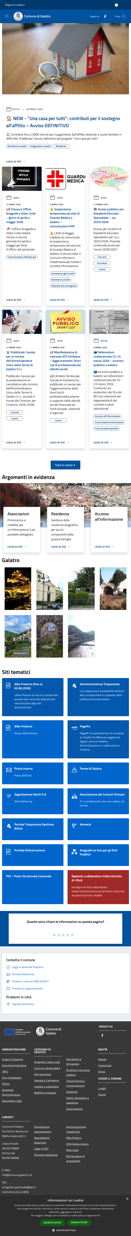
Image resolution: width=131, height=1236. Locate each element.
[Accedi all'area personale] (116, 5)
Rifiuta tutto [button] (79, 1222)
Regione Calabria (15, 5)
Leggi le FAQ (41, 1149)
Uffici (5, 1071)
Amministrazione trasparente (76, 1129)
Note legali (72, 1150)
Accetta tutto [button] (52, 1222)
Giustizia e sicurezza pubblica (78, 1072)
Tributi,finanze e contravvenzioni (75, 1083)
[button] (65, 1230)
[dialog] (65, 1215)
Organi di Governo (12, 1059)
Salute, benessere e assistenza (77, 1100)
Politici (6, 1084)
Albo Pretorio (73, 1138)
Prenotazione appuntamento (42, 1129)
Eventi (102, 1094)
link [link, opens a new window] (98, 1215)
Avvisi (16, 109)
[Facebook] (103, 16)
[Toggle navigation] (7, 16)
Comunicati (104, 1065)
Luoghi (102, 1088)
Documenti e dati (12, 1101)
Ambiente (71, 1092)
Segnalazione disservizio (41, 1140)
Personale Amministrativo (11, 1092)
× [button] (127, 1199)
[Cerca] (124, 16)
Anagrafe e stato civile (47, 1062)
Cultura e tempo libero (47, 1068)
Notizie (100, 340)
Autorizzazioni (74, 1109)
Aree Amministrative (14, 1065)
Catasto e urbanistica (46, 1086)
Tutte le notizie (65, 465)
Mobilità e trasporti (45, 1093)
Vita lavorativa (42, 1074)
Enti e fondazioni (11, 1078)
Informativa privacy (77, 1144)
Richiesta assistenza (46, 1155)
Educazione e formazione (73, 1061)
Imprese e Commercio (46, 1080)
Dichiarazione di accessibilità (75, 1158)
